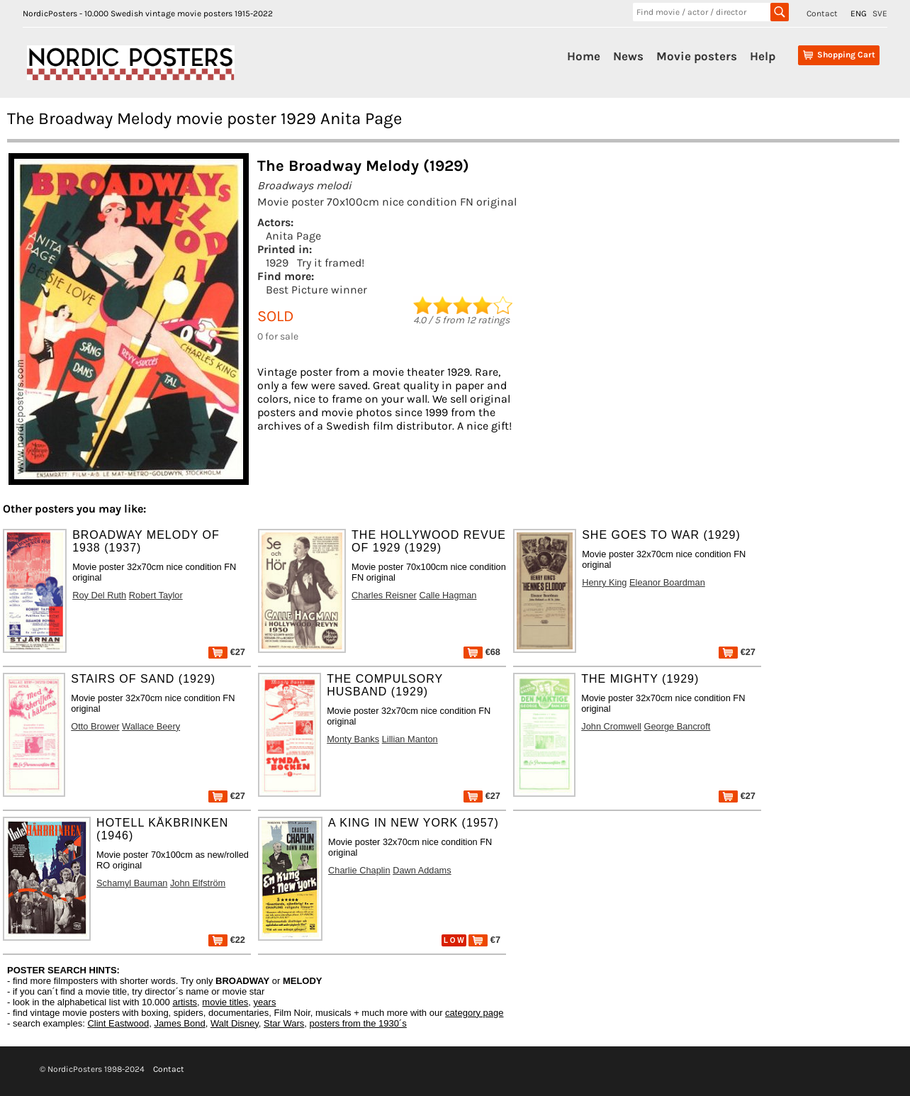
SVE (879, 13)
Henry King (604, 582)
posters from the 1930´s (358, 1023)
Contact (822, 13)
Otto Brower (95, 726)
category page (474, 1012)
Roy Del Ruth (99, 595)
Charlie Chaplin (359, 870)
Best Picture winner (316, 289)
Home (583, 56)
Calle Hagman (447, 595)
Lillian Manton (410, 739)
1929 (277, 262)
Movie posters (696, 56)
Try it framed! (330, 262)
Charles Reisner (384, 595)
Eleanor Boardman (667, 582)
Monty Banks (353, 739)
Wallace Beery (151, 726)
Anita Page (293, 235)
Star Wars (284, 1023)
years (265, 1002)
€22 (226, 939)
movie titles (225, 1002)
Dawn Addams (422, 870)
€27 (226, 652)
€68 (482, 652)
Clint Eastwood (118, 1023)
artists (184, 1002)
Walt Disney (234, 1023)
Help (762, 56)
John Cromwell (611, 726)
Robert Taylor (156, 595)
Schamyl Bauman (131, 883)
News (628, 56)
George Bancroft (677, 726)
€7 (484, 939)
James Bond (179, 1023)
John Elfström (197, 883)
